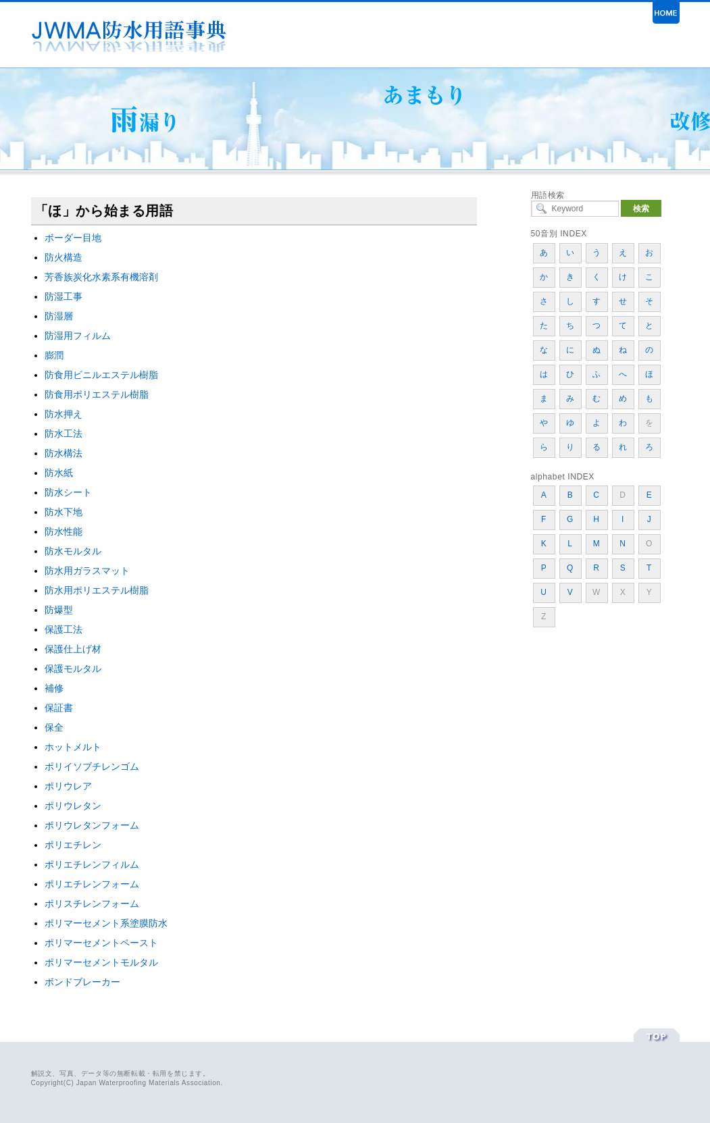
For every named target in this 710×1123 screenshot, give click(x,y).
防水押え (63, 414)
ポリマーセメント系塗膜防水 (106, 923)
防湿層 (59, 316)
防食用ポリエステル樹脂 (97, 394)
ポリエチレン (73, 844)
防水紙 (59, 472)
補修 (54, 688)
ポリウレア (68, 786)
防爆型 (59, 609)
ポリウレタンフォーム (92, 825)
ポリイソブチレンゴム (92, 766)
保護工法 (63, 629)
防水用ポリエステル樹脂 (97, 590)
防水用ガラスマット (87, 570)
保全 (54, 727)
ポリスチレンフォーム (92, 903)
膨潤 (54, 355)
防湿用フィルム (78, 335)
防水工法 (63, 433)
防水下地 (63, 511)
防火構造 (63, 257)
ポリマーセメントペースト (101, 942)
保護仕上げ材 (73, 649)
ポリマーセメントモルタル (101, 962)
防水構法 (63, 453)
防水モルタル (73, 551)
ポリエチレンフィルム (92, 864)
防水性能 (63, 531)
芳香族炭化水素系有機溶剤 (101, 276)
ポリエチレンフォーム (92, 884)
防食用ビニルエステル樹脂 (101, 374)
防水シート (68, 492)
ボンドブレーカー (82, 981)
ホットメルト (73, 746)
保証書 (59, 707)
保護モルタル (73, 668)
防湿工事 (63, 296)
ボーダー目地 (73, 237)
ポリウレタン (73, 805)
